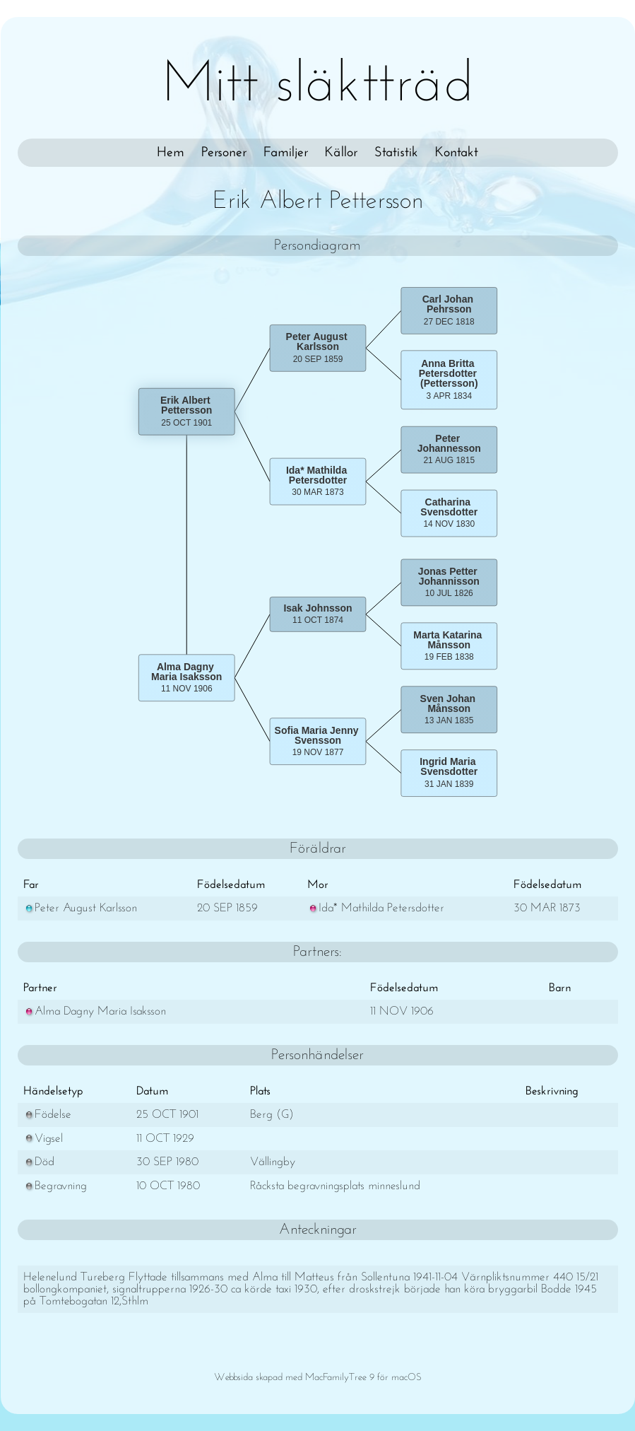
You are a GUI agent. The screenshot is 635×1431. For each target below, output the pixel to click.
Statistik (396, 153)
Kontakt (456, 153)
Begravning (55, 1186)
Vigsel (43, 1139)
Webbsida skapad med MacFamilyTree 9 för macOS (318, 1377)
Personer (224, 153)
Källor (341, 153)
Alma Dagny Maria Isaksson (94, 1011)
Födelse (47, 1115)
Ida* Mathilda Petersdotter (375, 908)
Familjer (285, 153)
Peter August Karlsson (80, 908)
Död (38, 1162)
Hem (170, 153)
